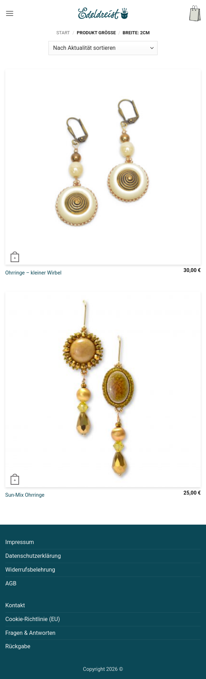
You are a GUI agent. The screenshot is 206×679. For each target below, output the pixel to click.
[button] (9, 13)
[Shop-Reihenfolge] (102, 48)
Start (63, 32)
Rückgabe (17, 646)
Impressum (19, 542)
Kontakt (15, 605)
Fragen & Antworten (30, 633)
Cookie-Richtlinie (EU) (32, 619)
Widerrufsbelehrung (30, 569)
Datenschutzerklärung (33, 556)
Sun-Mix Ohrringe (25, 495)
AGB (11, 583)
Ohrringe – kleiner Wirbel (33, 273)
